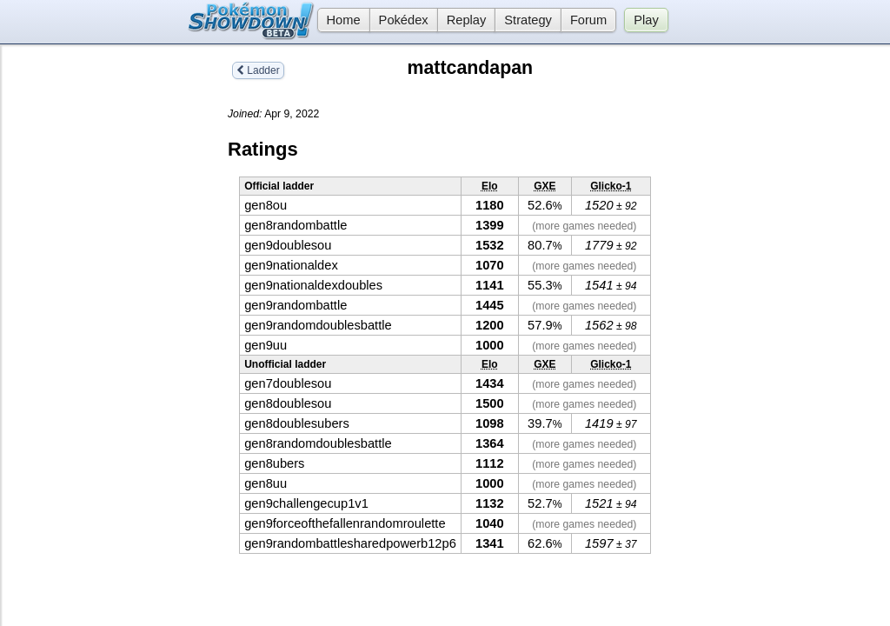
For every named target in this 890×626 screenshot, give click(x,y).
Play (646, 20)
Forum (588, 20)
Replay (467, 20)
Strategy (528, 20)
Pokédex (403, 20)
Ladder (258, 70)
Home (339, 20)
